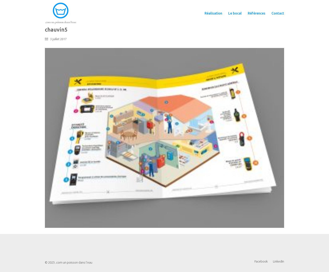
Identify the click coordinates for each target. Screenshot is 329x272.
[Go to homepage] (60, 13)
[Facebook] (261, 261)
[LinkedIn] (278, 261)
